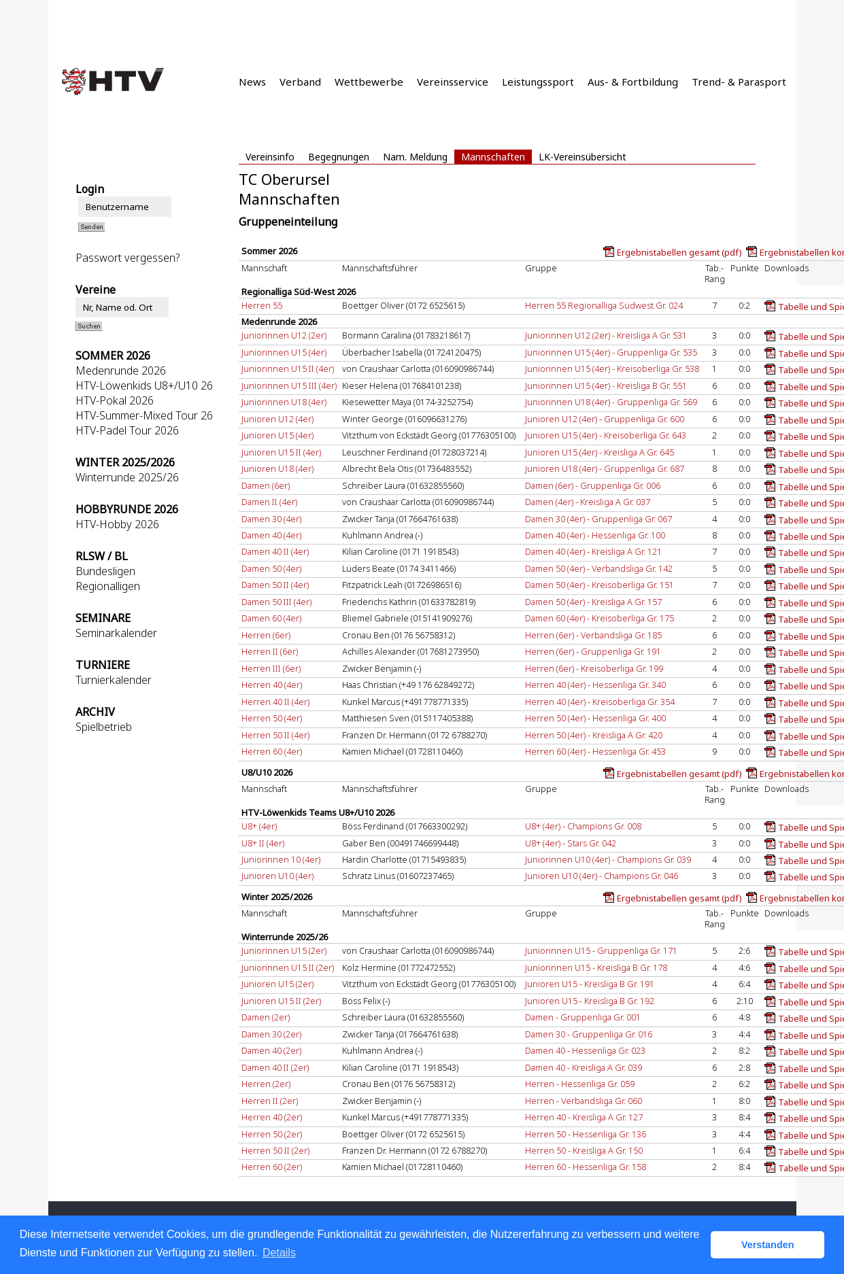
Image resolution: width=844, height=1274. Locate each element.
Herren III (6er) (271, 668)
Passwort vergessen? (127, 257)
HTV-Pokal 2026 (114, 400)
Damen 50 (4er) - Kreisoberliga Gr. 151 (599, 585)
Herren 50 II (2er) (275, 1150)
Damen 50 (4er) (271, 568)
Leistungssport (538, 81)
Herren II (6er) (269, 651)
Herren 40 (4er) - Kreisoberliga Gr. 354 (600, 701)
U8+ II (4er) (262, 843)
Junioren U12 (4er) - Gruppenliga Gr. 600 (604, 419)
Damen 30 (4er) (271, 519)
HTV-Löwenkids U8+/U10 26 (144, 385)
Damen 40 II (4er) (275, 551)
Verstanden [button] (767, 1244)
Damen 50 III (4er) (276, 602)
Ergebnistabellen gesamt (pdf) (679, 252)
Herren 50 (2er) (271, 1134)
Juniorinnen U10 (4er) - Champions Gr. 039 (608, 859)
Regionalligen (107, 586)
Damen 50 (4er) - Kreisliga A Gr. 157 (593, 602)
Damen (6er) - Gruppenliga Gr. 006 (592, 485)
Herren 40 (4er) (271, 684)
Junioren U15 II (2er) (281, 1001)
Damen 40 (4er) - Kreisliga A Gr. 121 (593, 551)
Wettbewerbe (369, 81)
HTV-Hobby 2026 (117, 524)
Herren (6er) (265, 635)
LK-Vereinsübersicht (582, 156)
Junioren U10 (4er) (277, 876)
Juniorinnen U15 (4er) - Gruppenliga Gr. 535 (611, 352)
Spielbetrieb (103, 726)
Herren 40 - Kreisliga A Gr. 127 (584, 1117)
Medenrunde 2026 (120, 370)
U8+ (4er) (259, 826)
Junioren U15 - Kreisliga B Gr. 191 (589, 984)
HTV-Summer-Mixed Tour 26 (144, 415)
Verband (300, 81)
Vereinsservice (452, 81)
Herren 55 (261, 305)
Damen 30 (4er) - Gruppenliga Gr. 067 (598, 519)
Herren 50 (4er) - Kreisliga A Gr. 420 (593, 735)
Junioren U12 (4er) (277, 419)
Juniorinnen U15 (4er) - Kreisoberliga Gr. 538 (612, 368)
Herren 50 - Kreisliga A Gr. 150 (584, 1150)
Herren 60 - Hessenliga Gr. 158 (585, 1166)
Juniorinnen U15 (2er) (283, 950)
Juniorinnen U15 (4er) (283, 352)
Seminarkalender (116, 632)
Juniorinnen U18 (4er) (283, 402)
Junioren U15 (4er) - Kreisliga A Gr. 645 (599, 452)
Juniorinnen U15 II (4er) (287, 368)
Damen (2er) (265, 1017)
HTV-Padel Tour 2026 (127, 430)
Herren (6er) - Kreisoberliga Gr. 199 (594, 668)
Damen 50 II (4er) (275, 585)
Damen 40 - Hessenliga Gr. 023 (585, 1050)
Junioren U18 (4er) (277, 468)
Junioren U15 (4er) (277, 435)
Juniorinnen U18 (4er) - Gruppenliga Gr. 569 (611, 402)
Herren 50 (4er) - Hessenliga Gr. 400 (595, 718)
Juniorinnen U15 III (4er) (289, 385)
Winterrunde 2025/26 (127, 477)
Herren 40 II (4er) (275, 701)
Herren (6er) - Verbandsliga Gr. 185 (593, 635)
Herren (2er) (265, 1084)
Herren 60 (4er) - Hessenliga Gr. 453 (595, 751)
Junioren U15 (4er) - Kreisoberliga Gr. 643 (605, 435)
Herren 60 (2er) (271, 1166)
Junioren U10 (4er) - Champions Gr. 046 (601, 876)
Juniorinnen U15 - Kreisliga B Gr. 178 (596, 967)
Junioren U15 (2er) (277, 984)
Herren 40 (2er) (271, 1117)
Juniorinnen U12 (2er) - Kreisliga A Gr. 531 (606, 335)
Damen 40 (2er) (271, 1050)
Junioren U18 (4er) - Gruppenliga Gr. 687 (604, 468)
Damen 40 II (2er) (275, 1067)
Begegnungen (338, 156)
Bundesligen (105, 571)
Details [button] (279, 1252)
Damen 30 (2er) (271, 1034)
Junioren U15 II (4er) (281, 452)
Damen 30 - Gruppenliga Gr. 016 (588, 1034)
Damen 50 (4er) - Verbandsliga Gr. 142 (599, 568)
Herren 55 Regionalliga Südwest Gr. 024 (604, 305)
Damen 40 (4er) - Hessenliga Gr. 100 (595, 535)
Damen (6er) (265, 485)
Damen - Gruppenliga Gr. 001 (583, 1017)
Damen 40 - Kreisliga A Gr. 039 (583, 1067)
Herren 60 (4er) (271, 751)
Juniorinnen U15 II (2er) (287, 967)
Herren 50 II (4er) (275, 735)
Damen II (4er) (269, 502)
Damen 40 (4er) (271, 535)
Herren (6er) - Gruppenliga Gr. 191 (593, 651)
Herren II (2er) (269, 1101)
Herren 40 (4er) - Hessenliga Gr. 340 (595, 684)
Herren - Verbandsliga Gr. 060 (583, 1101)
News (252, 81)
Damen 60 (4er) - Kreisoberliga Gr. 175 (599, 618)
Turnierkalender (113, 679)
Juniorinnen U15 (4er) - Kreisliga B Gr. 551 (606, 385)
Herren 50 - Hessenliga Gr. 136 (585, 1134)
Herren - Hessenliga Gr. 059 (580, 1084)
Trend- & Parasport (739, 81)
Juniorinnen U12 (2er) (283, 335)
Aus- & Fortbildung (633, 81)
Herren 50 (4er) (271, 718)
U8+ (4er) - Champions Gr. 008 (583, 826)
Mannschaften (493, 156)
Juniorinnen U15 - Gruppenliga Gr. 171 (601, 950)
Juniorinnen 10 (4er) (280, 859)
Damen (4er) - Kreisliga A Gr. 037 (587, 502)
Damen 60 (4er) (271, 618)
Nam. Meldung (415, 156)
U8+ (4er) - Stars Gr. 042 (570, 843)
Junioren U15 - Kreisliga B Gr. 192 (589, 1001)
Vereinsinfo (270, 156)
